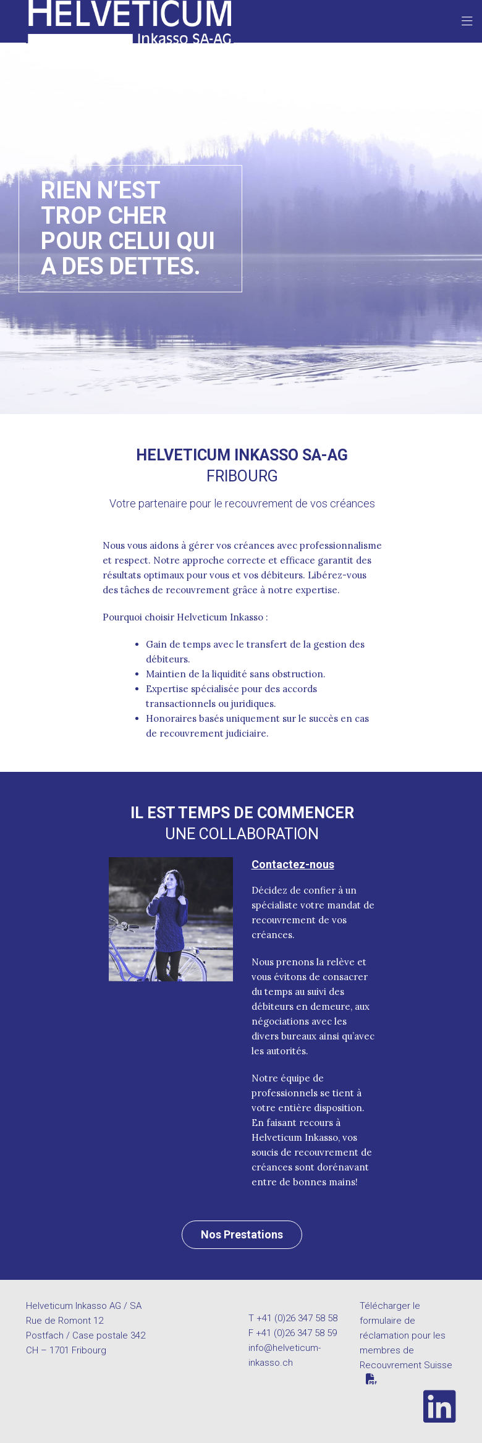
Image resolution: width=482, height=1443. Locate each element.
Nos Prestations (242, 1234)
